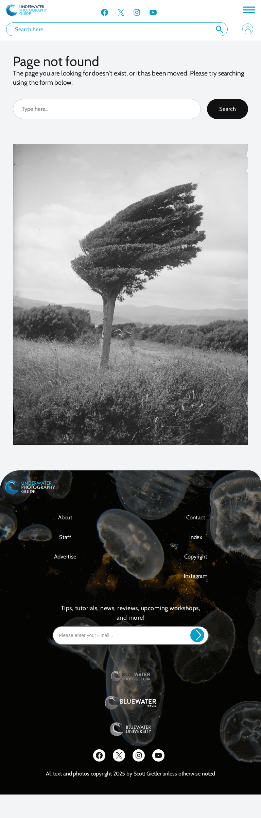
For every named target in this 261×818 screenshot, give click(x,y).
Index (196, 537)
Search (219, 29)
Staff (65, 537)
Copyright (195, 556)
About (65, 517)
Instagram (195, 575)
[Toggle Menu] (248, 9)
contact (195, 517)
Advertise (65, 556)
